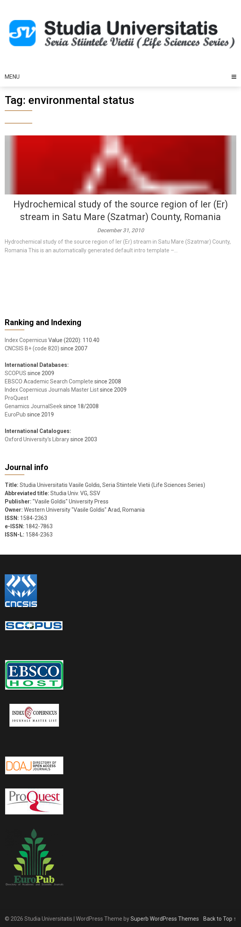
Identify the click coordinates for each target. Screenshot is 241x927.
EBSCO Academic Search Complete (49, 381)
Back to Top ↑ (219, 919)
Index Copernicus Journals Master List (52, 390)
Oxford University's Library (37, 439)
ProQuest (16, 398)
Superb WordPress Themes (165, 919)
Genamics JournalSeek (33, 406)
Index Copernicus (26, 340)
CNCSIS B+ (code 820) (32, 348)
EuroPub (15, 414)
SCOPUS (15, 373)
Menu (12, 77)
